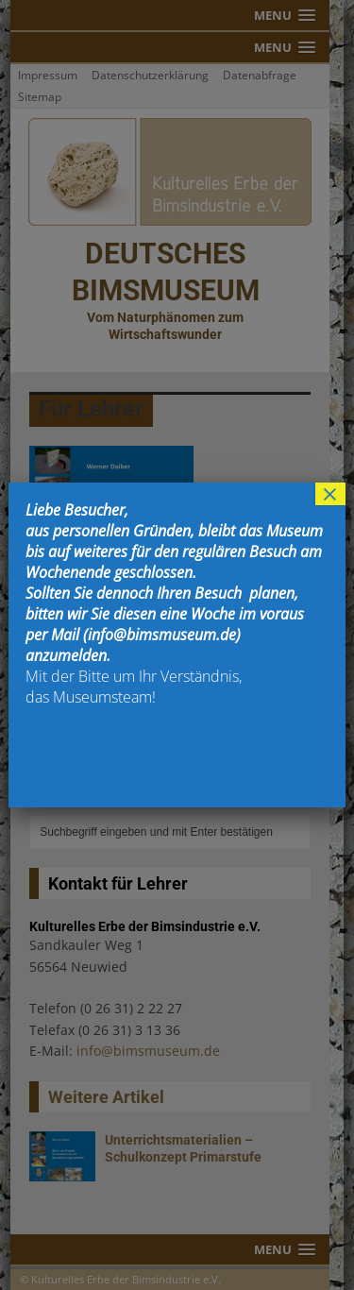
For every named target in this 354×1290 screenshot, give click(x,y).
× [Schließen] (330, 494)
